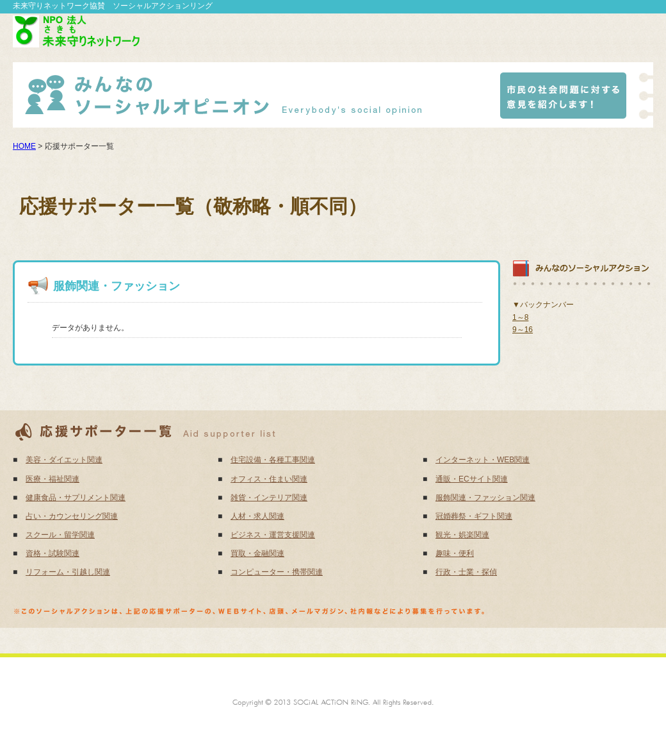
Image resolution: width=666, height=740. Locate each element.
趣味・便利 (454, 553)
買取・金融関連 (257, 553)
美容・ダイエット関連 (64, 459)
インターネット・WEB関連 (482, 459)
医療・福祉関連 (52, 479)
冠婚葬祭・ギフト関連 (473, 516)
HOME (24, 146)
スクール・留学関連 (60, 534)
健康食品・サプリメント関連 (76, 497)
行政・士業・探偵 (466, 572)
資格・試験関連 (52, 553)
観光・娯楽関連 (462, 534)
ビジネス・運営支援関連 (273, 534)
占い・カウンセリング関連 (72, 516)
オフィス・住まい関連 (269, 479)
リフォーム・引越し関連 (68, 572)
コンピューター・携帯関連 (277, 572)
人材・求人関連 (257, 516)
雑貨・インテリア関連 (269, 497)
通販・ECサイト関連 (471, 479)
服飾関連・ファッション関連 (485, 497)
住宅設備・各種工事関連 (273, 459)
